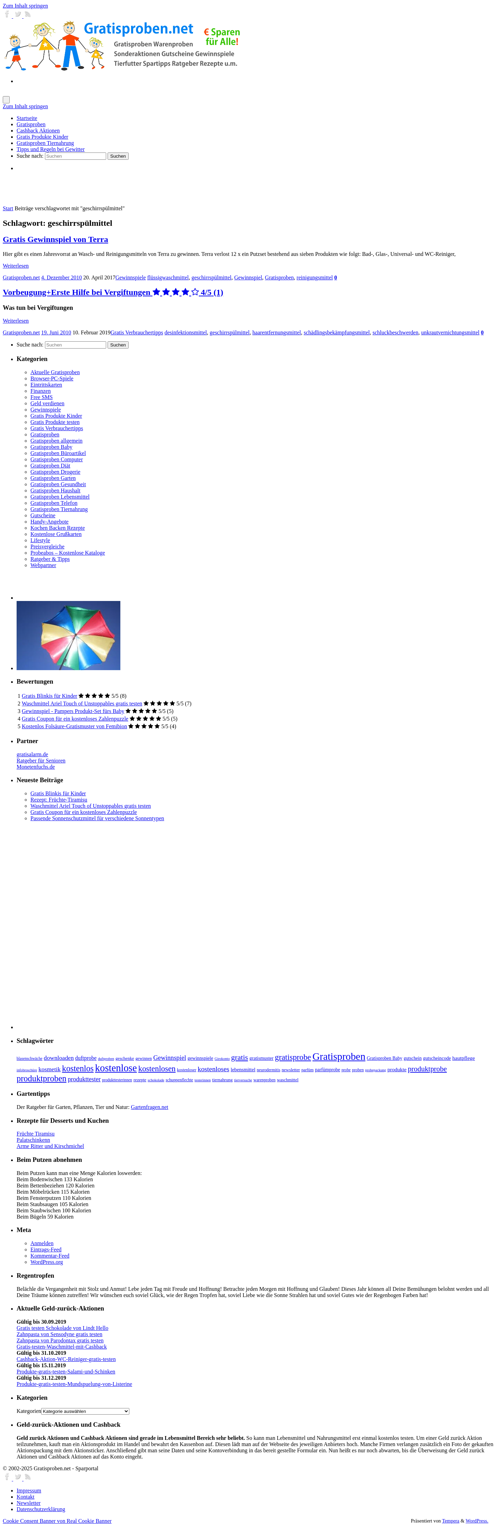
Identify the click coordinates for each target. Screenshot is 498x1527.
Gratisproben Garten (53, 478)
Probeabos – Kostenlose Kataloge (67, 553)
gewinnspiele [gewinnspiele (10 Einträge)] (200, 1058)
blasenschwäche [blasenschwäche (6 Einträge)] (30, 1058)
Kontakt (26, 1497)
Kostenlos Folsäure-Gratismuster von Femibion (74, 726)
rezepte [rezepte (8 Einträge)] (139, 1079)
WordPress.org (46, 1262)
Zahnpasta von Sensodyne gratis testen (59, 1334)
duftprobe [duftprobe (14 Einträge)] (85, 1058)
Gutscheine (42, 515)
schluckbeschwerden (395, 332)
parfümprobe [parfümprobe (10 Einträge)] (327, 1069)
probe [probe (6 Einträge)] (345, 1070)
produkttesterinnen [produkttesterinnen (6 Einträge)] (117, 1080)
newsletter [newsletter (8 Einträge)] (291, 1069)
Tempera (450, 1521)
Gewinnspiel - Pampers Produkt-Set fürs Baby (73, 711)
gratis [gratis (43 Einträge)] (239, 1057)
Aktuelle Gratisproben (55, 372)
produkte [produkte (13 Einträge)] (396, 1069)
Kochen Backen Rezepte (57, 528)
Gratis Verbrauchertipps (137, 332)
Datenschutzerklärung (41, 1509)
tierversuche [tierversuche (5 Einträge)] (243, 1080)
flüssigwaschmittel (168, 277)
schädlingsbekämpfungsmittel (337, 332)
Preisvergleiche (47, 546)
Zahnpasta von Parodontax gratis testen (60, 1340)
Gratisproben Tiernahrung (59, 509)
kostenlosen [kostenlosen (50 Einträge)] (157, 1068)
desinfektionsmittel (186, 332)
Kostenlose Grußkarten (56, 534)
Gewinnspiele (131, 277)
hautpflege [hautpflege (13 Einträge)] (463, 1058)
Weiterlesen (16, 266)
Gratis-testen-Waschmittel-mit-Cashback (62, 1347)
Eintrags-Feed (46, 1249)
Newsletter (28, 1503)
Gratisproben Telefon (53, 503)
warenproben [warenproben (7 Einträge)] (264, 1079)
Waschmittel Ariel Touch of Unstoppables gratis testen (82, 703)
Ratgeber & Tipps (50, 559)
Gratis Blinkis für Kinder (49, 696)
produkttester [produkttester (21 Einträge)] (84, 1079)
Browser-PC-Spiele (51, 378)
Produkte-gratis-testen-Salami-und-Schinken (66, 1372)
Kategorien (29, 1411)
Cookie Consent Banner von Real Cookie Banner (57, 1521)
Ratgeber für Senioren (41, 761)
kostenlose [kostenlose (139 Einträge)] (116, 1067)
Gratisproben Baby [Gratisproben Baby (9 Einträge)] (385, 1058)
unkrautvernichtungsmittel (450, 332)
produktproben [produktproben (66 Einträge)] (41, 1078)
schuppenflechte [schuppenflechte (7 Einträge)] (179, 1079)
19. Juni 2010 (56, 332)
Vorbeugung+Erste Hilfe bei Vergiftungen (113, 292)
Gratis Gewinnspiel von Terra (55, 239)
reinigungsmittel (315, 277)
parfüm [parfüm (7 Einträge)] (307, 1069)
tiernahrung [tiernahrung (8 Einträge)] (222, 1079)
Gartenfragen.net (149, 1107)
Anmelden (42, 1243)
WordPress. (476, 1521)
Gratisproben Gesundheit (58, 484)
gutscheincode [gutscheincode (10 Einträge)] (437, 1058)
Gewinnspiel (248, 277)
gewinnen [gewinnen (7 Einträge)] (144, 1058)
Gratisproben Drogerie (55, 472)
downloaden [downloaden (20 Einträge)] (59, 1057)
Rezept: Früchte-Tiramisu (58, 800)
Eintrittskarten (46, 385)
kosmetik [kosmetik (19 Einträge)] (49, 1069)
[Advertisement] (97, 188)
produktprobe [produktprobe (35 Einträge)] (427, 1069)
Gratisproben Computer (56, 459)
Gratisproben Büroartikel (58, 453)
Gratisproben (279, 277)
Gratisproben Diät (50, 466)
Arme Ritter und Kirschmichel (50, 1146)
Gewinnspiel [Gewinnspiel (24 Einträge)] (169, 1057)
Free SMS (41, 397)
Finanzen (40, 391)
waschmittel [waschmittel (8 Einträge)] (287, 1079)
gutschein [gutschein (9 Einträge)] (413, 1058)
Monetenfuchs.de (36, 767)
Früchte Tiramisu (36, 1134)
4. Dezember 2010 (61, 277)
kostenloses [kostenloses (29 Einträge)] (213, 1069)
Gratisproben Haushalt (55, 490)
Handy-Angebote (49, 522)
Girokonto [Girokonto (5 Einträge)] (222, 1059)
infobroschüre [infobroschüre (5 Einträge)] (27, 1070)
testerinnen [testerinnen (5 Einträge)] (203, 1080)
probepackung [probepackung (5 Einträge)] (375, 1070)
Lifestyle (40, 540)
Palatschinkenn (33, 1140)
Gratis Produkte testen (55, 422)
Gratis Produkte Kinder (56, 416)
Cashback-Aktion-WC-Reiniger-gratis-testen (66, 1359)
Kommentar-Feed (50, 1256)
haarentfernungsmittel (276, 332)
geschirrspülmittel (212, 277)
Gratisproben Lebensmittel (60, 497)
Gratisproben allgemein (56, 441)
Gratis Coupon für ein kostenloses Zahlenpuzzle (75, 719)
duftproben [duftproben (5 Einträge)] (106, 1059)
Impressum (29, 1490)
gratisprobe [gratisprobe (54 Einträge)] (293, 1057)
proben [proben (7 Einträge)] (358, 1069)
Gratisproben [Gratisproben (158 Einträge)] (338, 1056)
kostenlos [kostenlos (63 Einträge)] (77, 1068)
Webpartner (43, 565)
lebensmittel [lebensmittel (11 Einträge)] (243, 1069)
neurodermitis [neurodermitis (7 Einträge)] (268, 1069)
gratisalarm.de (32, 754)
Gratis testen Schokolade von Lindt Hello (62, 1328)
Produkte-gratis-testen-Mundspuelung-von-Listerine (74, 1384)
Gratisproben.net (21, 277)
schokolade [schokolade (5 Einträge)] (156, 1080)
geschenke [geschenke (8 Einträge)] (125, 1058)
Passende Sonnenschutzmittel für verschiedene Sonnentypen (97, 818)
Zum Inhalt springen (25, 6)
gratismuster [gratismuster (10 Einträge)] (261, 1058)
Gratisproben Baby (51, 447)
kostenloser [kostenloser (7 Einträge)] (186, 1069)
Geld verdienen (47, 403)
